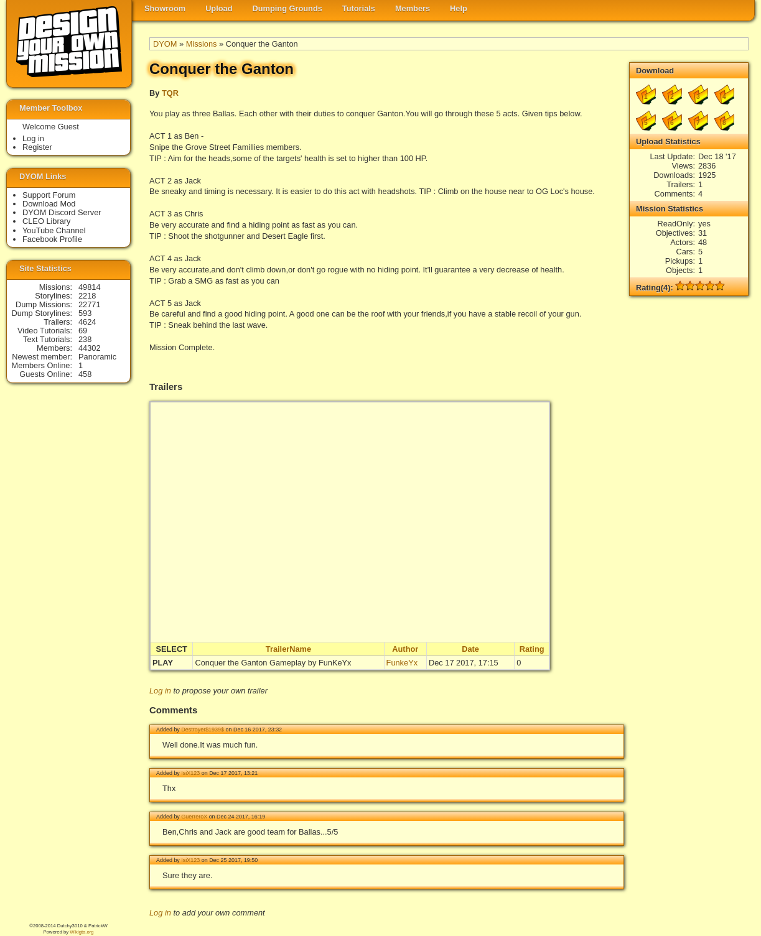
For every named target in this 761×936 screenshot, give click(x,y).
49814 (89, 287)
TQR (170, 93)
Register (37, 147)
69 (82, 330)
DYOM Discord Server (61, 212)
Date (470, 649)
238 (84, 339)
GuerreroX (194, 816)
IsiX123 (190, 773)
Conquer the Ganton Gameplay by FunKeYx (273, 662)
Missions (201, 44)
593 (84, 313)
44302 (89, 348)
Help (458, 8)
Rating (532, 649)
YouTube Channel (54, 230)
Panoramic (97, 356)
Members (412, 8)
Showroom (164, 8)
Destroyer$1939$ (202, 729)
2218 (87, 295)
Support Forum (48, 195)
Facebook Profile (52, 239)
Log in (160, 690)
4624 (87, 322)
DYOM (165, 44)
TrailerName (288, 649)
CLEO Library (46, 221)
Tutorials (358, 8)
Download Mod (48, 203)
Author (405, 649)
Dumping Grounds (287, 8)
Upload (218, 8)
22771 (89, 304)
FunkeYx (402, 662)
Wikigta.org (81, 932)
